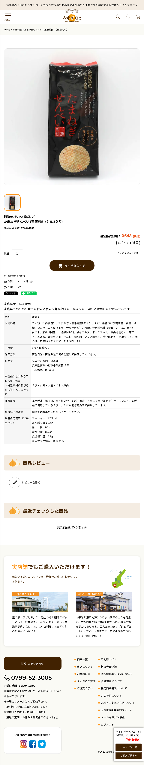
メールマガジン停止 (112, 717)
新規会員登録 (109, 666)
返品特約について (17, 275)
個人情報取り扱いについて (116, 674)
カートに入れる (128, 747)
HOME (7, 29)
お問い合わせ (33, 663)
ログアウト (107, 724)
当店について (85, 666)
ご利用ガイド (109, 659)
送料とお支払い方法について (118, 703)
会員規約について (111, 681)
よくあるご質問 (86, 681)
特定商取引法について (114, 688)
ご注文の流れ (85, 688)
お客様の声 (83, 674)
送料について (14, 287)
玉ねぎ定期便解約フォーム (116, 710)
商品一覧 (82, 659)
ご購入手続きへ (128, 755)
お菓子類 (17, 29)
